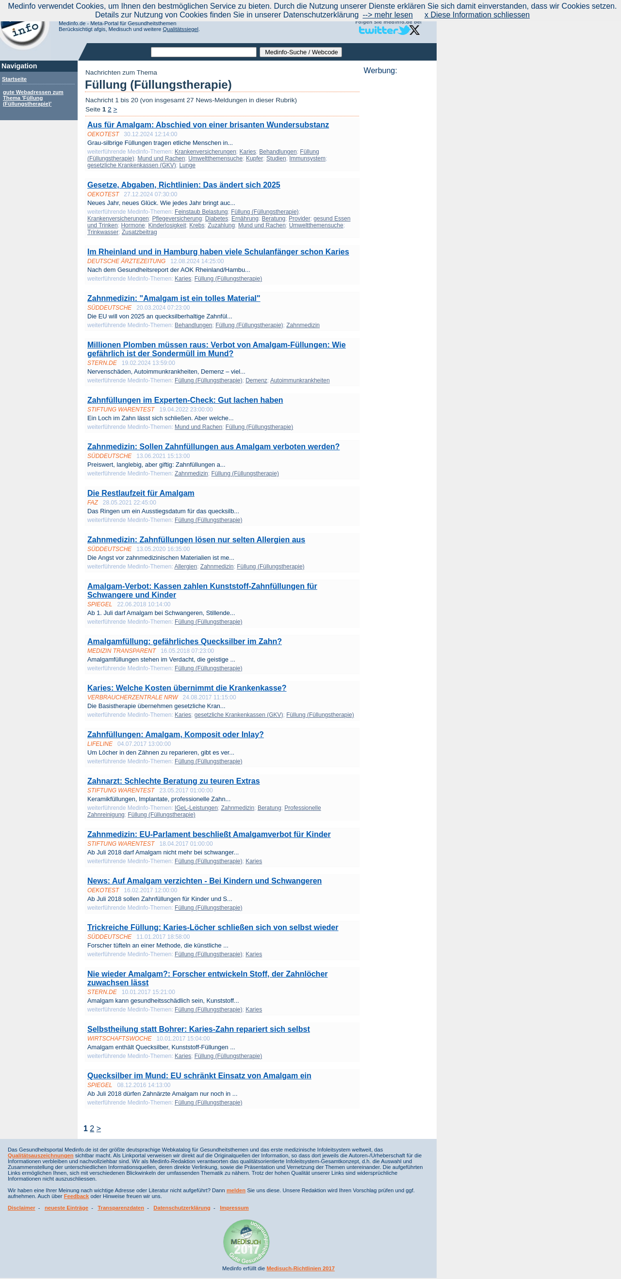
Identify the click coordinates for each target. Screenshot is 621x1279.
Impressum (234, 1208)
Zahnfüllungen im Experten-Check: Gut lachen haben (185, 400)
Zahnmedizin (303, 325)
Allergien (185, 566)
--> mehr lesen (387, 15)
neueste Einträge (66, 1208)
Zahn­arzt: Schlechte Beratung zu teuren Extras (173, 781)
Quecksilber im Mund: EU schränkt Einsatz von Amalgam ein (199, 1076)
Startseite (14, 79)
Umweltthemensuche (215, 158)
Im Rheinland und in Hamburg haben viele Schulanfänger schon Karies (218, 252)
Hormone (133, 225)
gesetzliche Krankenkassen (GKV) (131, 165)
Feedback (76, 1196)
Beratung (274, 218)
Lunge (187, 165)
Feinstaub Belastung (201, 211)
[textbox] (204, 52)
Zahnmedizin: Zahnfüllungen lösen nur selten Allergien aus (196, 540)
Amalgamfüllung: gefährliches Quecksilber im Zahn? (184, 641)
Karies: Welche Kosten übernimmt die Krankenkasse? (187, 688)
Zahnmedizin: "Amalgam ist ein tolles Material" (174, 298)
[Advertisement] (397, 220)
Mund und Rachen (161, 158)
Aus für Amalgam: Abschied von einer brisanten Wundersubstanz (208, 125)
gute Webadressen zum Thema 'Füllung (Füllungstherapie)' (33, 98)
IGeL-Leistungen (196, 808)
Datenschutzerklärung (182, 1208)
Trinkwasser (102, 232)
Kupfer (254, 158)
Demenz (256, 380)
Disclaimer (21, 1208)
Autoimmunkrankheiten (300, 380)
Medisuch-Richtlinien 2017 (300, 1268)
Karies (248, 151)
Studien (276, 158)
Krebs (196, 225)
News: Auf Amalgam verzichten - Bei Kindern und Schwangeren (204, 881)
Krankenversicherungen (205, 151)
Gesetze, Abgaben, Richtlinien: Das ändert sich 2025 (183, 185)
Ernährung (245, 218)
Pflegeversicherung (177, 218)
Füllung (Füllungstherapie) (264, 211)
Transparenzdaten (121, 1208)
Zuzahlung (221, 225)
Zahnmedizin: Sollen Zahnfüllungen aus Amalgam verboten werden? (213, 446)
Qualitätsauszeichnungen (41, 1155)
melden (236, 1190)
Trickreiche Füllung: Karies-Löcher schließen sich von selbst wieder (213, 927)
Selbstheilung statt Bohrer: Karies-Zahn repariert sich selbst (198, 1029)
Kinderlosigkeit (167, 225)
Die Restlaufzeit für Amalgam (141, 493)
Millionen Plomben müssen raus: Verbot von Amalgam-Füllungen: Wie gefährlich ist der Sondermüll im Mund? (216, 349)
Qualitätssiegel (180, 29)
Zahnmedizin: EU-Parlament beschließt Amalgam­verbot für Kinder (209, 834)
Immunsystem (307, 158)
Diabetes (216, 218)
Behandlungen (277, 151)
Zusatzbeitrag (139, 232)
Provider (299, 218)
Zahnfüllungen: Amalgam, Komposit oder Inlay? (175, 734)
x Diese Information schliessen (477, 15)
